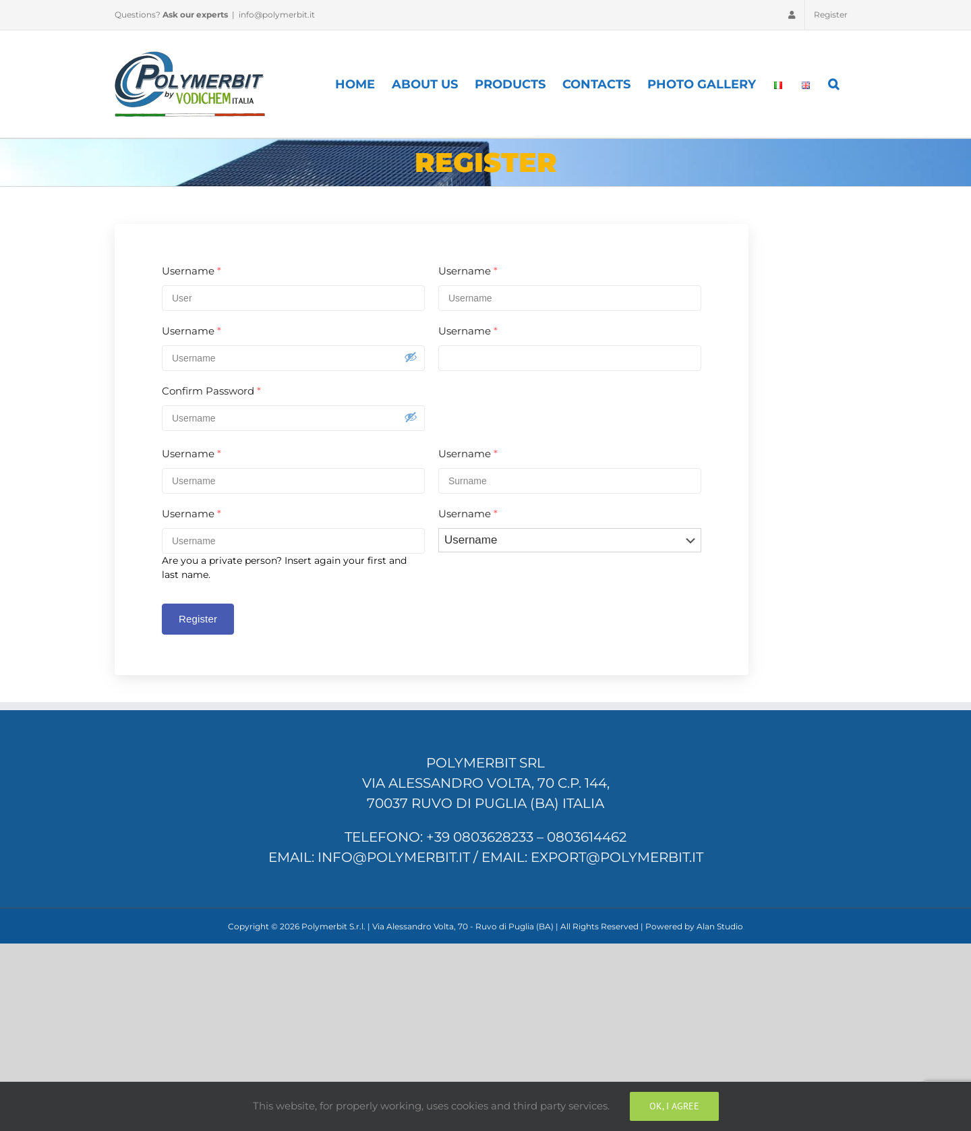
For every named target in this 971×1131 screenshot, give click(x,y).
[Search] (834, 84)
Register (198, 619)
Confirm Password (211, 390)
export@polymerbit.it (617, 857)
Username (191, 270)
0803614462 (586, 837)
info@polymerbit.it (277, 14)
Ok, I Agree (674, 1106)
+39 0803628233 (479, 837)
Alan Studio (720, 926)
